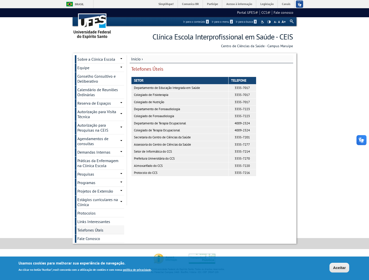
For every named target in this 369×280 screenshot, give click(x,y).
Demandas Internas (93, 152)
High (269, 22)
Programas (86, 182)
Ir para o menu (222, 21)
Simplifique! (166, 4)
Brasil (79, 4)
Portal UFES (247, 12)
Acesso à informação (239, 4)
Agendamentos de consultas (92, 141)
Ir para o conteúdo (196, 21)
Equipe (83, 67)
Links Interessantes (93, 221)
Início (136, 58)
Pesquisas (85, 174)
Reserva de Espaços (94, 103)
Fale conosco (283, 12)
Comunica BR (190, 4)
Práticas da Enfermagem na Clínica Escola (97, 163)
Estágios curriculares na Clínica (97, 202)
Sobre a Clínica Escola (96, 59)
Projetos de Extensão (95, 191)
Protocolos (86, 213)
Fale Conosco (88, 238)
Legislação (267, 4)
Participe (212, 4)
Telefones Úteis (90, 230)
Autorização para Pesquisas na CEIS (92, 128)
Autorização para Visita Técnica (96, 114)
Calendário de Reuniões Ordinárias (97, 92)
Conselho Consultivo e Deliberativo (96, 79)
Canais (286, 4)
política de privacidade (137, 270)
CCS (265, 12)
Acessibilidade (263, 21)
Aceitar (339, 268)
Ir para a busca (246, 21)
